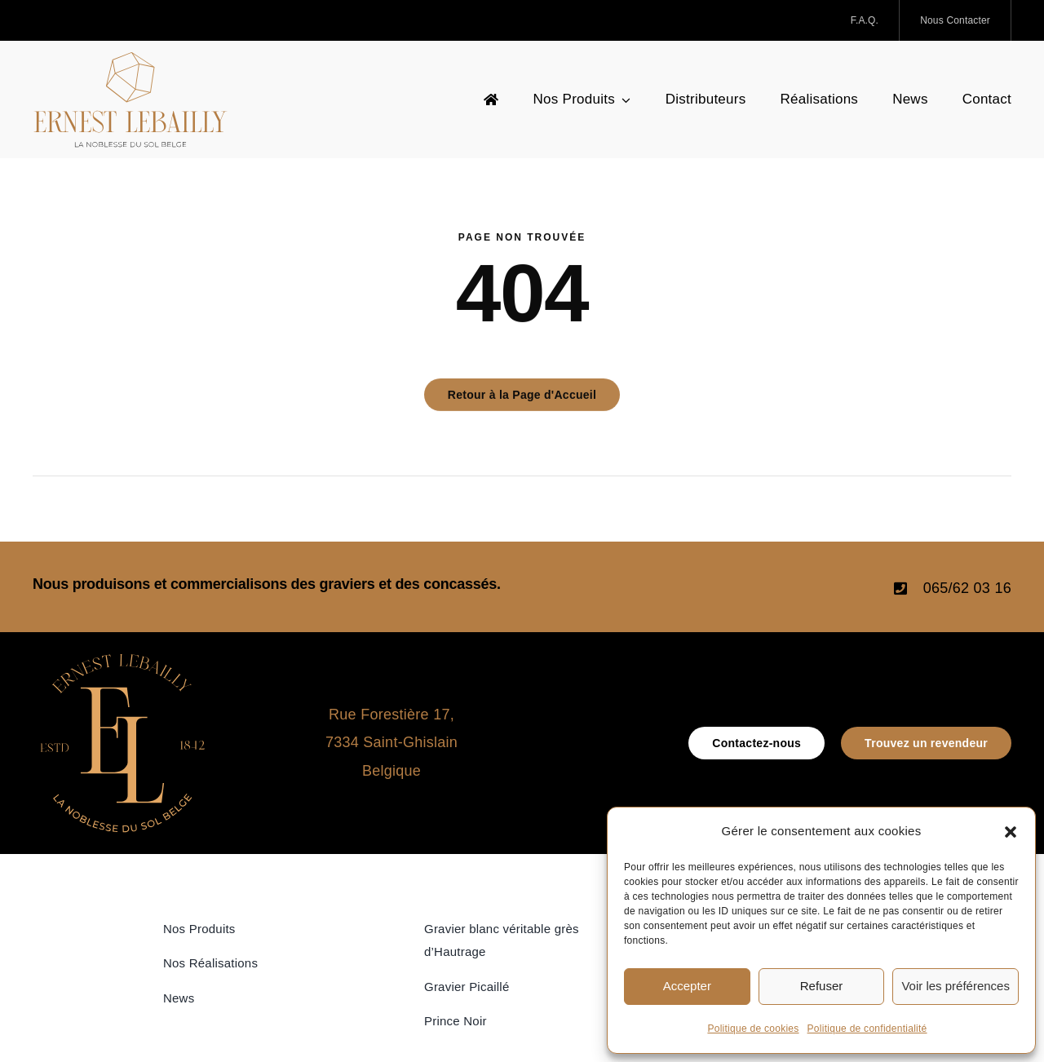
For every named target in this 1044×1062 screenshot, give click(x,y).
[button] (1010, 832)
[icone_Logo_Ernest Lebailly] (122, 661)
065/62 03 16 (967, 588)
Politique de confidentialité (867, 1028)
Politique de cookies (752, 1028)
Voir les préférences (955, 986)
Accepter (687, 986)
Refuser (821, 986)
